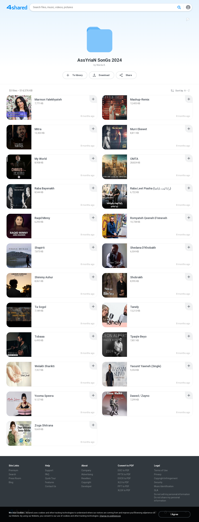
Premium (13, 470)
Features (49, 482)
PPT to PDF (123, 486)
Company (86, 470)
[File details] (19, 107)
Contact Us (50, 486)
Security (158, 482)
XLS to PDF (123, 482)
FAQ (47, 474)
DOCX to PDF (124, 478)
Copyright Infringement (165, 478)
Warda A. (100, 65)
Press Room (15, 478)
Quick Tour (50, 478)
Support (49, 470)
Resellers (86, 478)
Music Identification (164, 486)
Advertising (87, 474)
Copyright (86, 482)
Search (12, 474)
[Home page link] (17, 7)
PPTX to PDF (124, 474)
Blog (11, 482)
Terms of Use (161, 470)
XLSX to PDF (124, 490)
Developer (86, 486)
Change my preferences (110, 516)
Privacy (157, 474)
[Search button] (179, 7)
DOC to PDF (123, 470)
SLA (156, 490)
